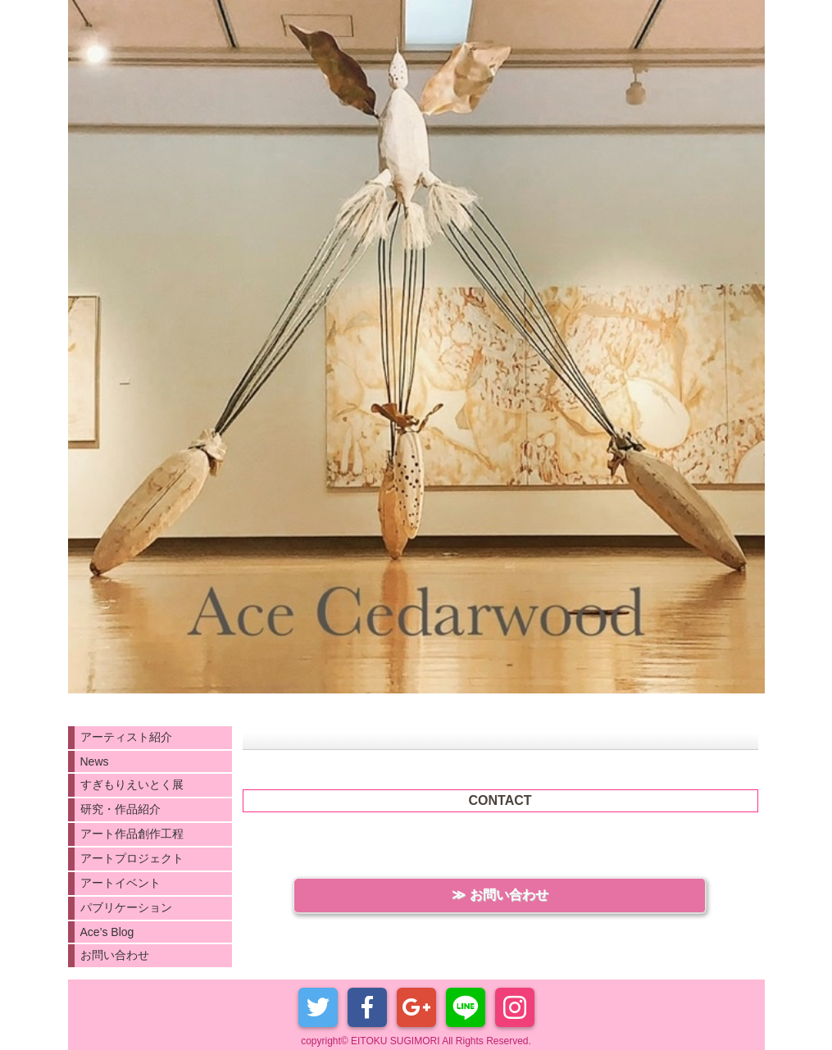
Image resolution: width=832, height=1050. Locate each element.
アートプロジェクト (132, 858)
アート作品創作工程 (132, 833)
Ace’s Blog (107, 932)
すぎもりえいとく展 (132, 784)
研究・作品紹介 (120, 809)
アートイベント (120, 882)
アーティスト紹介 (126, 736)
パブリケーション (126, 907)
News (94, 761)
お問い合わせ (114, 954)
